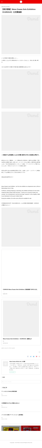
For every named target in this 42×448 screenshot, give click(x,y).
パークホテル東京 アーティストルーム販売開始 (12, 417)
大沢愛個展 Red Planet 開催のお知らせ (10, 406)
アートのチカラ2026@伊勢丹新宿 (9, 394)
